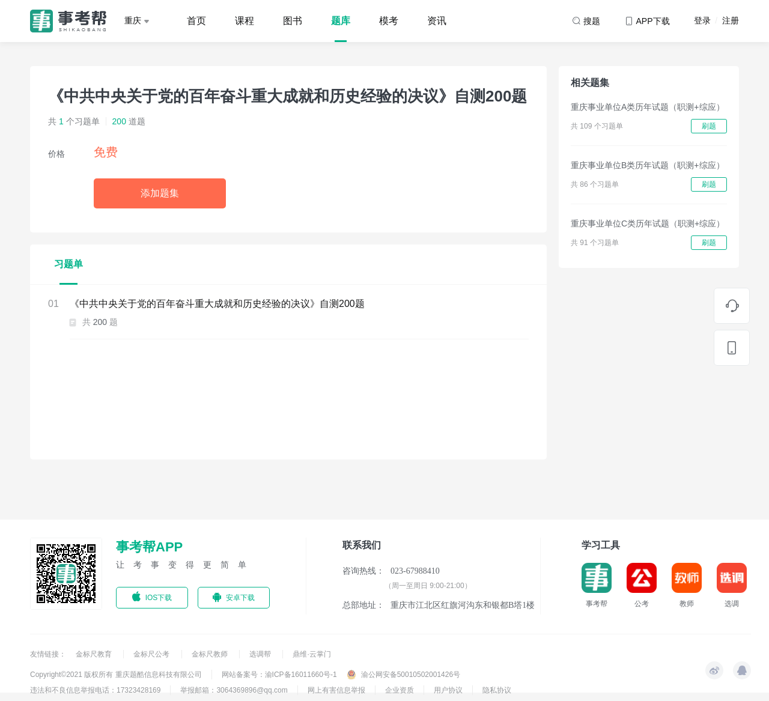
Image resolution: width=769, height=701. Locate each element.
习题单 (68, 264)
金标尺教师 (210, 654)
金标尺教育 (95, 654)
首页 (196, 21)
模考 (388, 21)
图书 (292, 21)
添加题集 (160, 193)
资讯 (436, 21)
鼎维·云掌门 (311, 654)
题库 (340, 21)
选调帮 (261, 654)
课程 (244, 21)
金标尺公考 (152, 654)
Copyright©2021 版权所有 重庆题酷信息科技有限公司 (116, 674)
